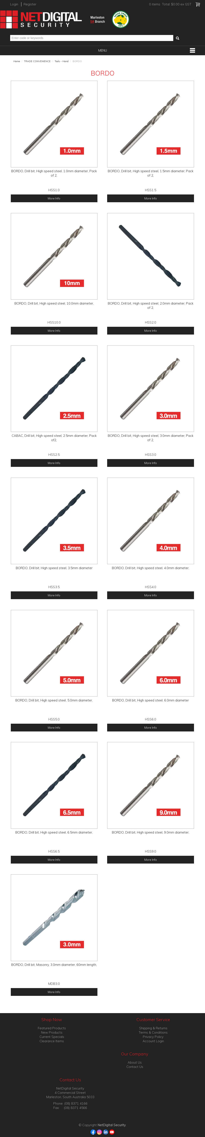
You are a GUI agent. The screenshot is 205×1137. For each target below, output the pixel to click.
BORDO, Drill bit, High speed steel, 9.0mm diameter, (150, 832)
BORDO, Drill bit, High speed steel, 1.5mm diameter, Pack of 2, (150, 173)
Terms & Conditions (153, 1032)
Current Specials (52, 1037)
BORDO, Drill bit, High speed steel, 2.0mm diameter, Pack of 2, (150, 305)
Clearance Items (52, 1041)
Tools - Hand (61, 61)
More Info (54, 198)
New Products (51, 1032)
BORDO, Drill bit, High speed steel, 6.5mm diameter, (54, 832)
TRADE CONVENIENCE (37, 61)
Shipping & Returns (153, 1028)
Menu (102, 50)
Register (30, 4)
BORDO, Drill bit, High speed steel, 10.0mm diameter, (54, 303)
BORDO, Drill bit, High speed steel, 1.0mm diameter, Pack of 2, (54, 173)
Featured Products (52, 1028)
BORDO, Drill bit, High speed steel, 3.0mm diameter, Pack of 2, (150, 438)
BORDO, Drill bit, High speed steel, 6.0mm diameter (150, 700)
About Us (135, 1062)
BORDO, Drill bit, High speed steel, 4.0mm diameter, (150, 568)
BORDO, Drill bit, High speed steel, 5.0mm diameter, (54, 700)
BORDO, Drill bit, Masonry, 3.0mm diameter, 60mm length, (54, 965)
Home (16, 61)
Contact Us (134, 1067)
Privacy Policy (153, 1037)
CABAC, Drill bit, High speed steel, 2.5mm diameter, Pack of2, (54, 438)
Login (14, 4)
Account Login (153, 1041)
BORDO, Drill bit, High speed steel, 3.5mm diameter (54, 568)
